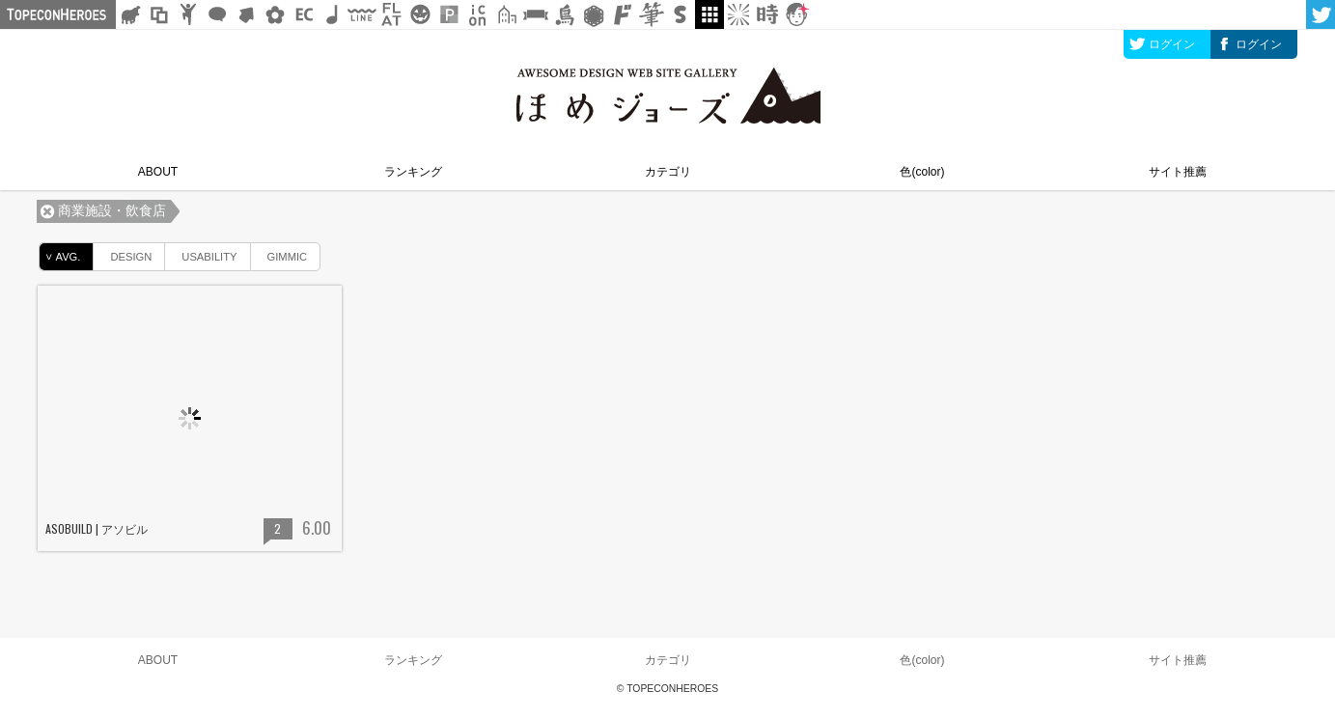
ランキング (413, 172)
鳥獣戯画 (564, 14)
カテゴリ (668, 172)
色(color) (922, 172)
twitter (1320, 14)
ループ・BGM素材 (333, 14)
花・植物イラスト (275, 14)
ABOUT (158, 172)
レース (593, 14)
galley (709, 14)
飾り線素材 (362, 14)
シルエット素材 (130, 14)
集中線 (738, 14)
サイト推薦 (1178, 172)
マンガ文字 (622, 14)
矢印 (246, 14)
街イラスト (506, 14)
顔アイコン (796, 14)
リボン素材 (535, 14)
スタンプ (680, 14)
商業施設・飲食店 (112, 211)
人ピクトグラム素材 (188, 14)
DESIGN (123, 253)
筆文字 (651, 14)
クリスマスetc (419, 14)
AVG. (60, 256)
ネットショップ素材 (304, 14)
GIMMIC (279, 253)
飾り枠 (159, 14)
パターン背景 (448, 14)
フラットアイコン (390, 14)
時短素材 (767, 14)
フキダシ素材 (217, 14)
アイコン (477, 14)
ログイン (1172, 44)
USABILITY (200, 253)
